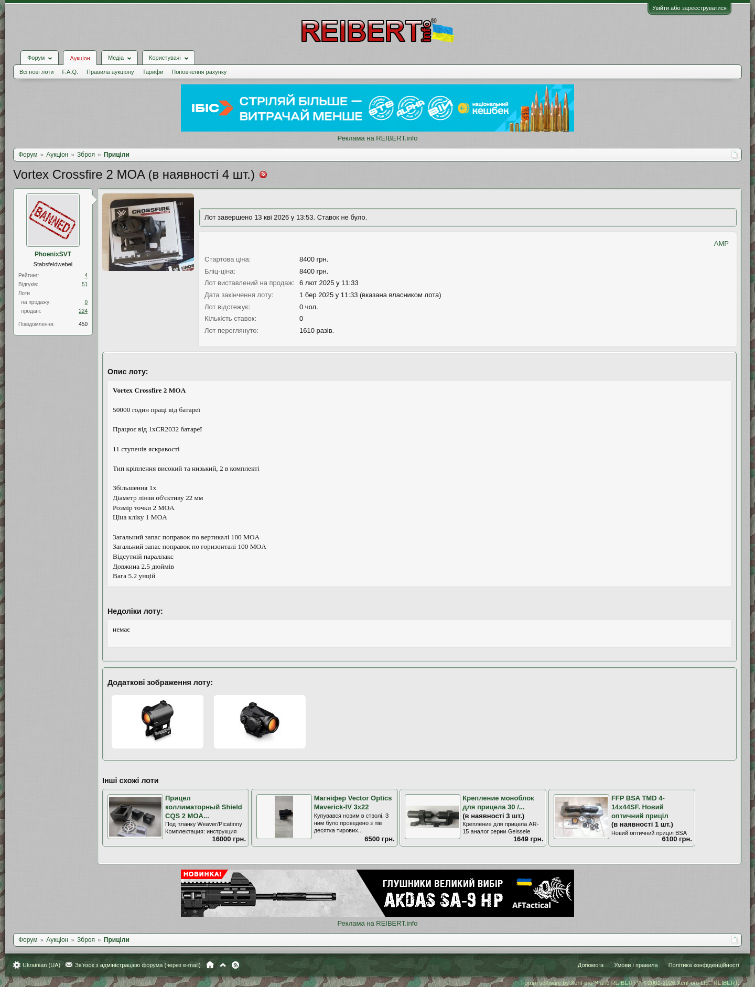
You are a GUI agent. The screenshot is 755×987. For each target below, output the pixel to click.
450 (83, 324)
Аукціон (80, 58)
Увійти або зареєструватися (689, 8)
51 (85, 284)
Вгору (222, 965)
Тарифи (153, 72)
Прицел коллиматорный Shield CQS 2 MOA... (203, 806)
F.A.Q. (70, 72)
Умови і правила (635, 965)
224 (83, 311)
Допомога (590, 965)
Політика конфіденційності (703, 965)
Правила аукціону (110, 72)
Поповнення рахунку (198, 72)
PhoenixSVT (53, 254)
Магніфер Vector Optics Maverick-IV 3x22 (353, 802)
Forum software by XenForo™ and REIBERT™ (630, 983)
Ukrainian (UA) (41, 965)
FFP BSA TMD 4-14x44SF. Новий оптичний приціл (639, 806)
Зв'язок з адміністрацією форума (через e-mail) (138, 965)
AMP (721, 243)
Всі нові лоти (36, 72)
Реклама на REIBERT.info (377, 138)
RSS (235, 965)
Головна (210, 965)
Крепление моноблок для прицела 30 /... (498, 802)
